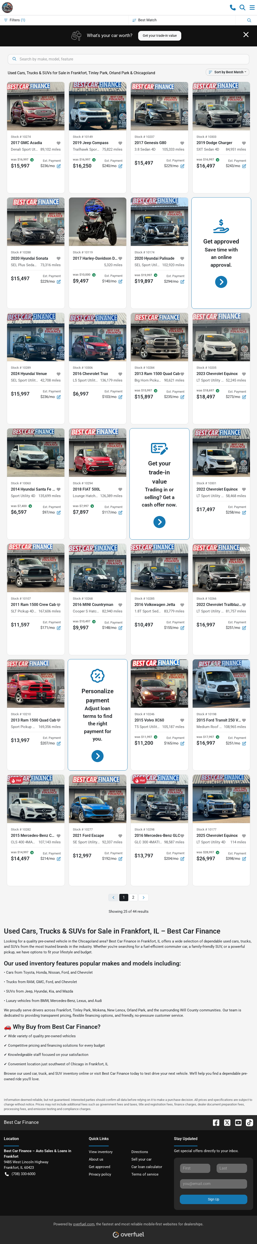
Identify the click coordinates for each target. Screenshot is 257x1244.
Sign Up (213, 1199)
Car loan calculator (146, 1167)
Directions (139, 1152)
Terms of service (145, 1174)
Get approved (99, 1167)
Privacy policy (100, 1174)
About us (96, 1159)
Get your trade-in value (160, 35)
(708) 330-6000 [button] (20, 1174)
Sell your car (141, 1159)
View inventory (101, 1152)
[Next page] (143, 897)
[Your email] (213, 1184)
